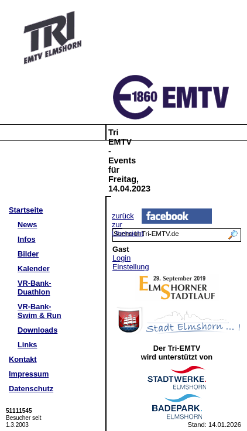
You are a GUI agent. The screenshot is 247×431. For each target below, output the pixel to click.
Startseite (26, 210)
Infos (27, 239)
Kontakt (23, 359)
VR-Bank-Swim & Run (39, 311)
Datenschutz (31, 388)
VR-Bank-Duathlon (35, 287)
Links (27, 344)
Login (121, 258)
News (27, 224)
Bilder (28, 253)
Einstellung (130, 266)
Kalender (34, 268)
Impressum (29, 374)
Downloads (37, 330)
